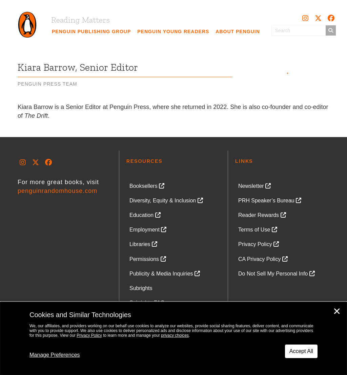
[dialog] (173, 338)
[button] (305, 18)
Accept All (301, 351)
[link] (91, 31)
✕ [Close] (337, 311)
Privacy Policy (89, 335)
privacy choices (175, 335)
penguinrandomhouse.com (57, 191)
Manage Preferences (54, 355)
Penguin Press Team (47, 84)
